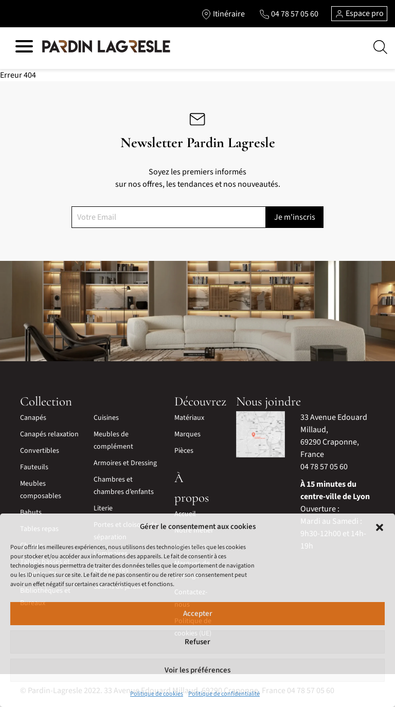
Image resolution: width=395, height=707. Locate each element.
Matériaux (189, 418)
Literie (103, 508)
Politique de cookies (156, 694)
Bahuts (31, 512)
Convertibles (39, 451)
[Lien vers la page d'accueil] (106, 47)
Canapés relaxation (49, 434)
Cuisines (106, 418)
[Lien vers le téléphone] (288, 14)
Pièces (183, 451)
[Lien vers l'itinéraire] (223, 14)
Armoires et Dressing (125, 463)
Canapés (33, 418)
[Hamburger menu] (24, 48)
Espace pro (359, 13)
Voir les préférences (197, 670)
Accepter (197, 613)
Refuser (197, 642)
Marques (187, 434)
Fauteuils (34, 467)
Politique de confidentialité (224, 694)
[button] (379, 527)
